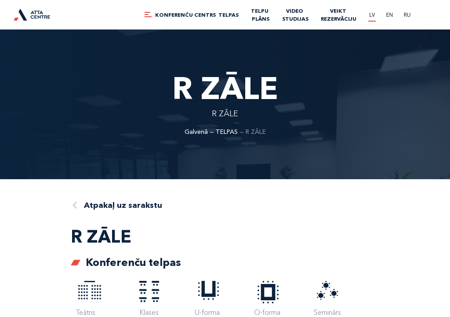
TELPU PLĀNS (260, 14)
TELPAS (228, 14)
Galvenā (196, 132)
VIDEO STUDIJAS (295, 14)
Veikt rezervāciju (338, 14)
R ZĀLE (256, 132)
